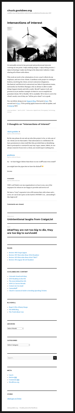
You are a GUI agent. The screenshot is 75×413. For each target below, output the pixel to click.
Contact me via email (16, 286)
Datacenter (29, 110)
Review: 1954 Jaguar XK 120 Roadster (21, 260)
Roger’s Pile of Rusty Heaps (18, 307)
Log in (11, 375)
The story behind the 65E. (17, 281)
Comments (14, 380)
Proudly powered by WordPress (28, 408)
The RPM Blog (14, 309)
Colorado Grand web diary (18, 276)
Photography (44, 110)
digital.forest (36, 110)
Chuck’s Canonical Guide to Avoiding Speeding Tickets (28, 291)
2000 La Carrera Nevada (17, 283)
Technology (52, 110)
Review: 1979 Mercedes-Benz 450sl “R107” (23, 257)
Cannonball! (13, 288)
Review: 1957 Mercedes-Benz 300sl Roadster (24, 255)
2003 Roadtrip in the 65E (17, 279)
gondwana (11, 155)
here (46, 101)
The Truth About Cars (16, 312)
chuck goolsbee (11, 110)
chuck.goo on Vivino (14, 398)
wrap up (11, 106)
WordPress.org (14, 382)
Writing (9, 112)
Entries (13, 377)
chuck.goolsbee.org (19, 10)
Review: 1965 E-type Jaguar (18, 252)
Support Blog (31, 101)
